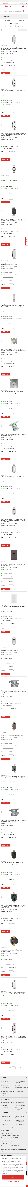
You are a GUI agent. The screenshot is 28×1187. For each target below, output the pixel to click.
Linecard (17, 1085)
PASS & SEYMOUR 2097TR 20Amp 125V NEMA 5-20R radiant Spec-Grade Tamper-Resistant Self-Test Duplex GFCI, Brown (13, 564)
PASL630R (3, 904)
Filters (7, 20)
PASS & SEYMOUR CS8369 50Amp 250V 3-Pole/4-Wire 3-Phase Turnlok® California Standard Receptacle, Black (13, 950)
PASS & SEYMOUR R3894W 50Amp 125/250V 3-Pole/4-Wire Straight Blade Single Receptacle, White (14, 350)
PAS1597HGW (4, 647)
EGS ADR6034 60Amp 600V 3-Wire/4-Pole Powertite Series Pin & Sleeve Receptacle (14, 435)
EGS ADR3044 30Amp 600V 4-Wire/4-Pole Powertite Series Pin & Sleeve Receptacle (14, 692)
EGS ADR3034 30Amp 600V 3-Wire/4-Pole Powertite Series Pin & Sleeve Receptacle (14, 821)
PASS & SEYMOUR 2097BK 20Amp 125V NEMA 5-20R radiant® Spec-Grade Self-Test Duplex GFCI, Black (13, 220)
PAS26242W (4, 1035)
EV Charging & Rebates (19, 1108)
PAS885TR (3, 732)
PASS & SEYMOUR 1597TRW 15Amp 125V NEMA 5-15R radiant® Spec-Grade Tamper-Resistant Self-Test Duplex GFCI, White (13, 48)
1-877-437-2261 (6, 1)
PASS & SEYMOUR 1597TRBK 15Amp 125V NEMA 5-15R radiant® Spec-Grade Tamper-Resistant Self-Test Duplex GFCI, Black (13, 778)
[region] (13, 1171)
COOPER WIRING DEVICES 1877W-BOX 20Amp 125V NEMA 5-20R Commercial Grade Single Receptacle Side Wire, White (13, 307)
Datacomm (4, 1105)
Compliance (4, 1085)
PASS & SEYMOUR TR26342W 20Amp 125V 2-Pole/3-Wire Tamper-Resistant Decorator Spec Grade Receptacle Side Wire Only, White (13, 263)
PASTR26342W (4, 260)
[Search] (14, 11)
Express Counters (6, 1120)
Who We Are (4, 1081)
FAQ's (2, 1095)
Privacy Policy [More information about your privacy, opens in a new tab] (4, 1173)
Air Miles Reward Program (20, 1081)
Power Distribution (20, 1105)
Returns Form (19, 1091)
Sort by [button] (20, 20)
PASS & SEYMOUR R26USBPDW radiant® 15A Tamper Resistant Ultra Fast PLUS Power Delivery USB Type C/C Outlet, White (13, 520)
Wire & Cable (4, 1108)
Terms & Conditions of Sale (21, 1088)
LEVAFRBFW (3, 605)
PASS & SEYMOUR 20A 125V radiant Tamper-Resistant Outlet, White (14, 177)
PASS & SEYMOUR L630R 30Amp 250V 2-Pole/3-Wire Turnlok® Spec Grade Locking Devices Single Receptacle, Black (13, 906)
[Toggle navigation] (2, 6)
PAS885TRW (4, 89)
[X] (24, 1158)
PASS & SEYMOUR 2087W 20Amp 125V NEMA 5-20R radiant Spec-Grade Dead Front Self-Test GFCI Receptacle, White (13, 994)
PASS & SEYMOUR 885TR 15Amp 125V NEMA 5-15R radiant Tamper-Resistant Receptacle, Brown (12, 734)
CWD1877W (3, 304)
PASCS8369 (4, 947)
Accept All (13, 1177)
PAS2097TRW (4, 132)
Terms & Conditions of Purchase (7, 1092)
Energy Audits (5, 1124)
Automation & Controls (7, 1102)
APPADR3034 (4, 819)
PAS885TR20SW (5, 175)
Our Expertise (14, 1099)
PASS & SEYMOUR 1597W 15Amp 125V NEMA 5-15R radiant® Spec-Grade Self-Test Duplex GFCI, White (13, 477)
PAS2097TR (3, 561)
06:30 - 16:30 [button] (23, 3)
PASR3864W (4, 390)
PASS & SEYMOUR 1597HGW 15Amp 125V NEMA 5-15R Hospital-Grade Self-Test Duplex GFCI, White (13, 649)
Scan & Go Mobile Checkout (20, 1117)
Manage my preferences (13, 1181)
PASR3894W (4, 348)
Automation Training (7, 1127)
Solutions (14, 1113)
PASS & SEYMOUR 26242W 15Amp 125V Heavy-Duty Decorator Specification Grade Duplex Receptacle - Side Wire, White (14, 1037)
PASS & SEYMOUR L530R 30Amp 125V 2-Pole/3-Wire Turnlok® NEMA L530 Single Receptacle (13, 863)
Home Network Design (21, 1124)
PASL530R (3, 861)
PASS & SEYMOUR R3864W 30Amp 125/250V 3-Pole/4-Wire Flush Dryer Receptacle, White (12, 392)
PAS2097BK (3, 218)
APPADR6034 (4, 433)
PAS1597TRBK (4, 775)
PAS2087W (3, 991)
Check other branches (8, 62)
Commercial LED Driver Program (19, 1121)
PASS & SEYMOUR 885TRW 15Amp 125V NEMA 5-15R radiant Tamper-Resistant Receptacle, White (13, 91)
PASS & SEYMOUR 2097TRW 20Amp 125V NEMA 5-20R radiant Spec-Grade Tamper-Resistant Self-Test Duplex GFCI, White (13, 134)
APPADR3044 (4, 690)
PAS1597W (3, 475)
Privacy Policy (5, 1087)
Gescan (14, 1077)
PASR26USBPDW (5, 518)
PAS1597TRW (4, 45)
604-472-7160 (14, 1137)
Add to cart (5, 73)
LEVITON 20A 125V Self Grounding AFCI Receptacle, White (13, 607)
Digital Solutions (5, 1116)
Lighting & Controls (20, 1102)
